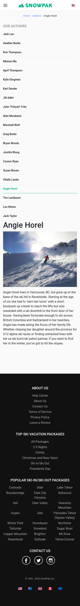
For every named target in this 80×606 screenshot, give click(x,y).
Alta (40, 513)
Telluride (15, 528)
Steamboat (15, 539)
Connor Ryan (11, 161)
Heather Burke (11, 43)
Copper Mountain (15, 534)
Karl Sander (10, 88)
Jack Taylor (10, 215)
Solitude (40, 539)
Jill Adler (8, 97)
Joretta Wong (11, 152)
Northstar (64, 523)
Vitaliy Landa (11, 179)
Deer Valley (40, 503)
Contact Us (40, 406)
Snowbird (40, 528)
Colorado (15, 487)
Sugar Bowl (64, 528)
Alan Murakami (12, 115)
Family (40, 452)
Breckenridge (15, 493)
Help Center (40, 395)
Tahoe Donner (64, 539)
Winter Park (15, 523)
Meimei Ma (10, 61)
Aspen (15, 513)
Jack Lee (8, 34)
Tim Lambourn (12, 197)
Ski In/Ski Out (40, 463)
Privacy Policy (40, 417)
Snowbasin (39, 523)
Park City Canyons (40, 495)
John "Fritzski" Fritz (14, 106)
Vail (15, 503)
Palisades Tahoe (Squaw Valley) (64, 515)
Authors (37, 15)
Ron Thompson (12, 52)
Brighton (40, 534)
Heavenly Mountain (64, 505)
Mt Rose (64, 534)
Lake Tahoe (64, 487)
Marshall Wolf (11, 125)
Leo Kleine (9, 206)
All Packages (40, 441)
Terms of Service (40, 412)
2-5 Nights (40, 447)
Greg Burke (10, 134)
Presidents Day (40, 469)
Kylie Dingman (11, 79)
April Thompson (12, 70)
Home (26, 15)
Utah (40, 487)
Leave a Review (40, 423)
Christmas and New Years (40, 458)
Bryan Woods (11, 143)
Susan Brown (11, 170)
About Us (40, 401)
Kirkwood (64, 493)
